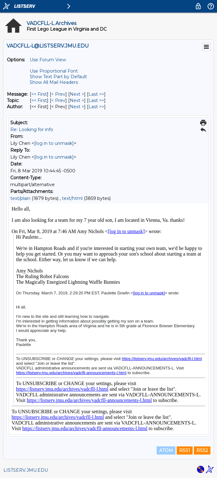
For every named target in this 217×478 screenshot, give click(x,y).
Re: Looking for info (31, 129)
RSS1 (184, 450)
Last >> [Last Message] (96, 94)
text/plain (20, 198)
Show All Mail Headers (54, 82)
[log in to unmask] (54, 143)
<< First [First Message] (39, 94)
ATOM (166, 450)
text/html (72, 198)
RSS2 (202, 450)
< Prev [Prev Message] (58, 94)
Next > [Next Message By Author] (77, 106)
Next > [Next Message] (77, 94)
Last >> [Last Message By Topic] (96, 100)
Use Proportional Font (54, 71)
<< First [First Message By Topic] (39, 100)
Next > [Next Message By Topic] (77, 100)
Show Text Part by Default (58, 76)
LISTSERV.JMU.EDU (25, 470)
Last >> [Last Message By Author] (96, 106)
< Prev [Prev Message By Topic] (58, 100)
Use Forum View (48, 60)
